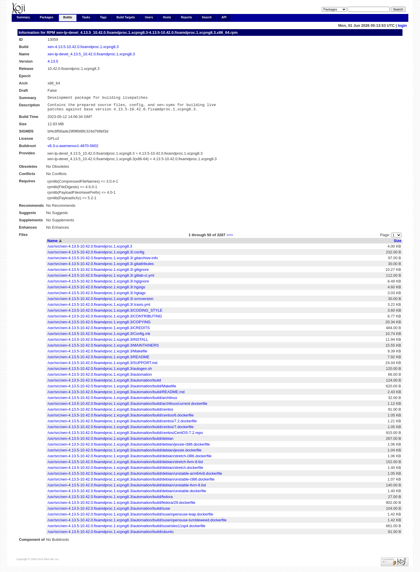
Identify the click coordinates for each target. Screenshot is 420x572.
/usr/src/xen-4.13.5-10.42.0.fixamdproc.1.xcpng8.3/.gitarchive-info (103, 260)
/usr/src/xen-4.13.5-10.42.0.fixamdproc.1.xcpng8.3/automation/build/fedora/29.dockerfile (121, 505)
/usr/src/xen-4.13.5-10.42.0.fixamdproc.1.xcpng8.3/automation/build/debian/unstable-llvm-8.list (127, 488)
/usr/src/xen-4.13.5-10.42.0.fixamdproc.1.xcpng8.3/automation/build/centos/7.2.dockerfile (122, 423)
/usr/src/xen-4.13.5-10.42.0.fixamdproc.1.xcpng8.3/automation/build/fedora (110, 499)
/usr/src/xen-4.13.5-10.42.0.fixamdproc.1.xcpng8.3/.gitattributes (101, 266)
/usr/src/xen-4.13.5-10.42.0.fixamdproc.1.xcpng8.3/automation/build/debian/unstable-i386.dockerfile (131, 482)
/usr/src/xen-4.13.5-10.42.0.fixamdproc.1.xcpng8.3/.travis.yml (99, 307)
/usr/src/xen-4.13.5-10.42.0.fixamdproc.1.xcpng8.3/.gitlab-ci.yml (101, 278)
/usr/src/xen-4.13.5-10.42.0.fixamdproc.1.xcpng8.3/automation (100, 377)
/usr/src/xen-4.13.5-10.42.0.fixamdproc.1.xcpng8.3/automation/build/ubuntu (111, 534)
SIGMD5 (26, 134)
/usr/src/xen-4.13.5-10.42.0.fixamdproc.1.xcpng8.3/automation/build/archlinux (112, 400)
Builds (67, 17)
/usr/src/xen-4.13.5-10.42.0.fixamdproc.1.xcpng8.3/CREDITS (99, 330)
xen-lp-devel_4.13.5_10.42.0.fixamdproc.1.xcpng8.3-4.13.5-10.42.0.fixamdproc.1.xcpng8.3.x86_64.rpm (146, 32)
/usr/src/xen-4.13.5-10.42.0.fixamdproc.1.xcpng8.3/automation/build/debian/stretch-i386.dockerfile (129, 458)
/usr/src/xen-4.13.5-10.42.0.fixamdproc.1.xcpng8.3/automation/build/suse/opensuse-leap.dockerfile (130, 517)
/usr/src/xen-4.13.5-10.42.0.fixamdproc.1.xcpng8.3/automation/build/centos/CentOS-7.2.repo (125, 435)
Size (397, 243)
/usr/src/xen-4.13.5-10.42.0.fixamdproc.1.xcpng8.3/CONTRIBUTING (105, 319)
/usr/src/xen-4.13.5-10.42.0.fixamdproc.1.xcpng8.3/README (98, 359)
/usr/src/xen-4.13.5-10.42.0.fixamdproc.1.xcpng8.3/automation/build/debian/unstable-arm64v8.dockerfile (135, 476)
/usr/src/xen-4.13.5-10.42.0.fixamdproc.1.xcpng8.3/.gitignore (98, 272)
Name (52, 243)
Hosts (167, 17)
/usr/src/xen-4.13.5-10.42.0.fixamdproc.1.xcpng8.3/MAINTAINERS (103, 348)
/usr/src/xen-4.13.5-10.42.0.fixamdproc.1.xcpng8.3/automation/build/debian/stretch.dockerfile (125, 470)
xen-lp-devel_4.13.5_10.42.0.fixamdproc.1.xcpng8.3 (91, 54)
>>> (229, 237)
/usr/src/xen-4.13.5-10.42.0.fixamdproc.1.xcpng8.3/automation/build (104, 383)
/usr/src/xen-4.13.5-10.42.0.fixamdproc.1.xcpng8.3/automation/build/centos (110, 412)
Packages (46, 17)
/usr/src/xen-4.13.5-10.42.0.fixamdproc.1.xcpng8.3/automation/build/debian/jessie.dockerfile (125, 453)
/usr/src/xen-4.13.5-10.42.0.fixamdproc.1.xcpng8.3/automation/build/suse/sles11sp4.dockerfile (126, 528)
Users (149, 17)
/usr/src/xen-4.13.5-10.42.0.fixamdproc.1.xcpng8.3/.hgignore (98, 284)
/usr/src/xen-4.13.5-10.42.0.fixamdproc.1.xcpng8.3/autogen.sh (100, 371)
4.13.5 (53, 61)
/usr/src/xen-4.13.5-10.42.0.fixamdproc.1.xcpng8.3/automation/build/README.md (116, 394)
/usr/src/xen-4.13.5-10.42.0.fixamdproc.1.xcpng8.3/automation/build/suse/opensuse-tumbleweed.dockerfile (137, 522)
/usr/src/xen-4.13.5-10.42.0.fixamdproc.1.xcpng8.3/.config (96, 255)
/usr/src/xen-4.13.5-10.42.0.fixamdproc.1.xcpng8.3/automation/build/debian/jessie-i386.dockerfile (129, 447)
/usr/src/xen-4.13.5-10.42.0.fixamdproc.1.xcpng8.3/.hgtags (97, 295)
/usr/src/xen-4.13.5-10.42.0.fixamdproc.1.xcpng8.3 (90, 249)
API (223, 17)
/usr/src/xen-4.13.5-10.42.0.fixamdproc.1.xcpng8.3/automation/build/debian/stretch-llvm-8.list (125, 464)
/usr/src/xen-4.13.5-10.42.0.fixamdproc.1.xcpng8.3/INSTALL (98, 342)
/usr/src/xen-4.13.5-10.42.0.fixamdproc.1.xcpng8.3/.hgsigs (96, 289)
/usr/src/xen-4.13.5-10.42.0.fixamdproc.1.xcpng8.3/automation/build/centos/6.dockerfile (121, 418)
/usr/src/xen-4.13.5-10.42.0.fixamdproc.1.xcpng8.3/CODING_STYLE (105, 313)
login (402, 25)
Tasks (86, 17)
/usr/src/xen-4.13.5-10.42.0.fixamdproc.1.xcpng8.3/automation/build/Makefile (112, 388)
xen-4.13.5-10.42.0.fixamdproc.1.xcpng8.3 (83, 47)
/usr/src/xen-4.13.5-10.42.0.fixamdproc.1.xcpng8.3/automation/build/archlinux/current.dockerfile (127, 406)
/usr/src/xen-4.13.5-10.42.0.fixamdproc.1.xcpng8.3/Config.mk (99, 336)
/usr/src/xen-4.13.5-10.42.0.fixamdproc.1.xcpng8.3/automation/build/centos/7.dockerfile (121, 429)
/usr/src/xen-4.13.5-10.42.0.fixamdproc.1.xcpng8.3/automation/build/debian (110, 441)
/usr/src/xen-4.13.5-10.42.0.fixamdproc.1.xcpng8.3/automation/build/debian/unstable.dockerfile (127, 493)
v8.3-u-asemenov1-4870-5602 (73, 148)
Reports (186, 17)
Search (206, 17)
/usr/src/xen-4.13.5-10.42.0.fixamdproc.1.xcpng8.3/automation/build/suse (109, 511)
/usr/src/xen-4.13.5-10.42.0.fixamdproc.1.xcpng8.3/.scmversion (100, 301)
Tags (103, 17)
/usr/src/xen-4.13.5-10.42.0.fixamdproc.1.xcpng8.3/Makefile (97, 354)
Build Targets (126, 17)
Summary (23, 17)
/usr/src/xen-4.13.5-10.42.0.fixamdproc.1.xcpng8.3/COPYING (99, 324)
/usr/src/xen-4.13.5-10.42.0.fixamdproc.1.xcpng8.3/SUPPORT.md (102, 365)
